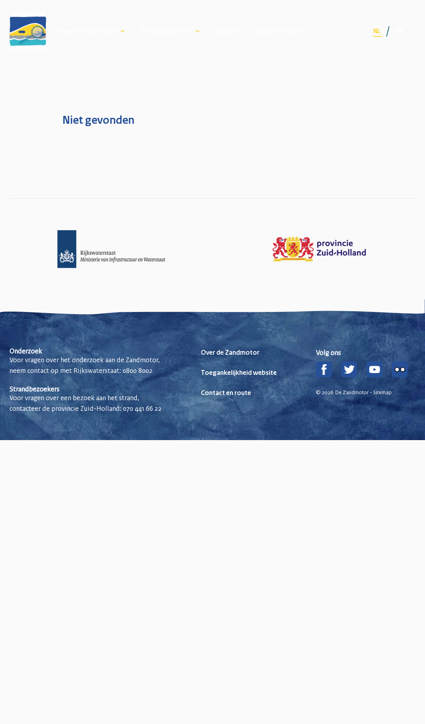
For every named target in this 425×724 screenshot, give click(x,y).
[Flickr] (400, 369)
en (399, 30)
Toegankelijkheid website (239, 373)
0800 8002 (138, 370)
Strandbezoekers (166, 31)
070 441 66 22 (142, 408)
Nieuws (226, 31)
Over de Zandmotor (88, 31)
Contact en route (278, 31)
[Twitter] (349, 369)
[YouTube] (374, 369)
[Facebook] (324, 369)
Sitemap (382, 392)
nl (377, 31)
